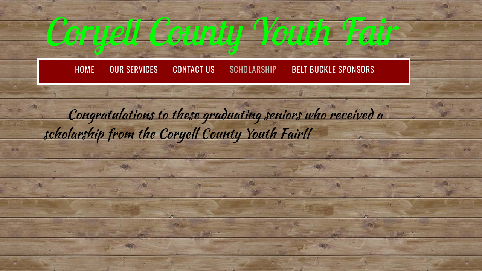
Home (85, 69)
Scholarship (253, 69)
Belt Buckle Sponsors (333, 69)
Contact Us (194, 69)
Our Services (134, 69)
